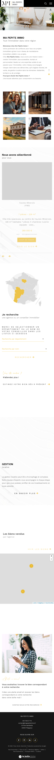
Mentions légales (34, 749)
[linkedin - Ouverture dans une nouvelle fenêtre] (30, 740)
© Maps (40, 603)
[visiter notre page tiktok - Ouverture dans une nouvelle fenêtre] (35, 740)
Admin (43, 749)
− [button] (51, 559)
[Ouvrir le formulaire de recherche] (45, 3)
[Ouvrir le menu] (50, 3)
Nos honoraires (13, 749)
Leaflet (34, 603)
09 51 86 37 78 (27, 721)
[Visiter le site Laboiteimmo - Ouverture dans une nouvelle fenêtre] (27, 755)
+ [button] (51, 556)
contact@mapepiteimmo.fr (27, 723)
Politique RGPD (29, 751)
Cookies (38, 751)
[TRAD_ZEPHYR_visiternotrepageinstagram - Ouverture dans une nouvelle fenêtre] (24, 740)
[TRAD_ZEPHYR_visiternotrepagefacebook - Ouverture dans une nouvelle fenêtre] (19, 740)
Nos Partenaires (18, 751)
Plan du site (23, 749)
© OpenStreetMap (49, 603)
